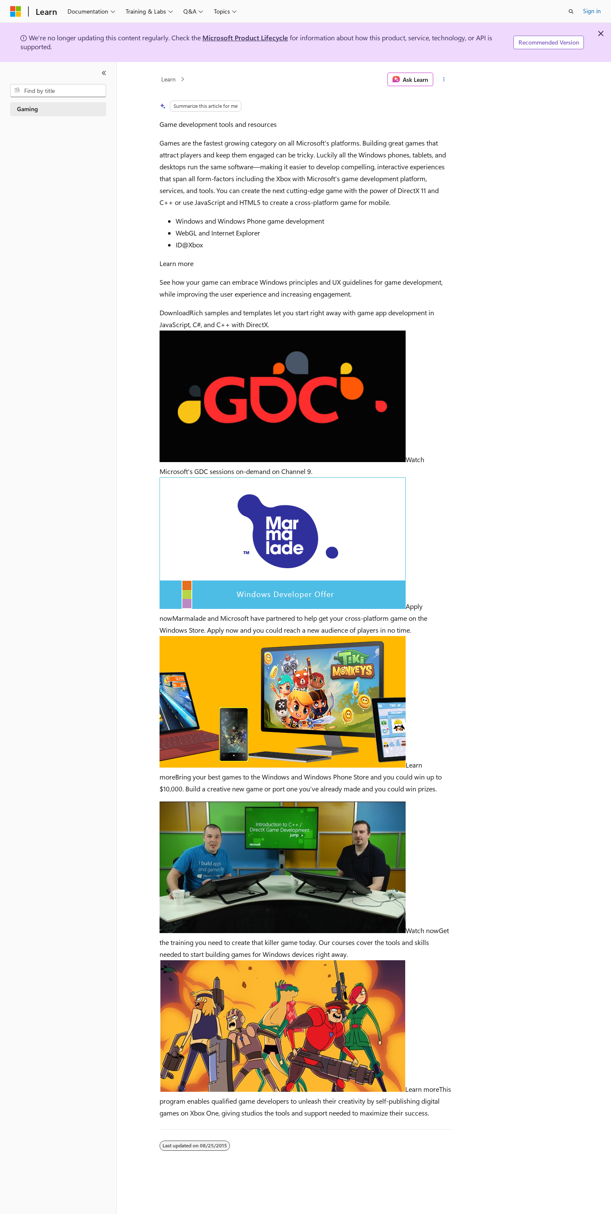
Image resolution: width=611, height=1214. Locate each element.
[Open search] (571, 11)
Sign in (592, 11)
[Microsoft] (15, 11)
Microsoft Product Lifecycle (245, 37)
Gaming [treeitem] (27, 109)
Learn (168, 79)
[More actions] (444, 79)
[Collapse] (104, 73)
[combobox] (58, 91)
